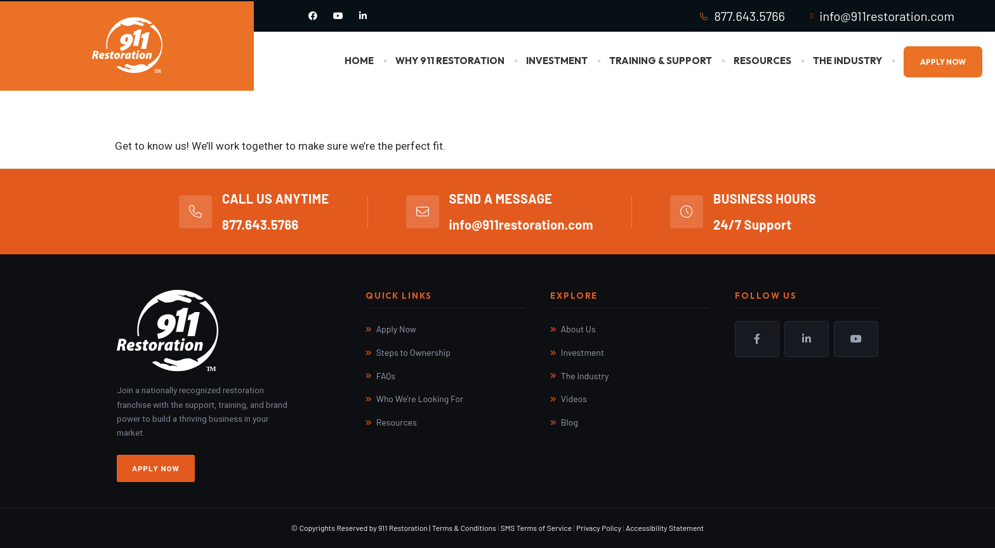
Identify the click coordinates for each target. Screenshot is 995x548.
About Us (578, 328)
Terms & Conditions (464, 527)
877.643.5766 (749, 15)
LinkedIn (806, 338)
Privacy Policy (598, 527)
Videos (574, 398)
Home (359, 61)
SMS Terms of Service (536, 527)
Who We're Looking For (420, 398)
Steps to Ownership (413, 352)
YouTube (856, 338)
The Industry (847, 61)
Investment (557, 61)
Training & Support (660, 61)
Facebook (757, 338)
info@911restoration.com (886, 15)
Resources (762, 61)
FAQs (385, 375)
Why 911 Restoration (449, 61)
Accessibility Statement (665, 527)
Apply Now (943, 62)
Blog (569, 422)
